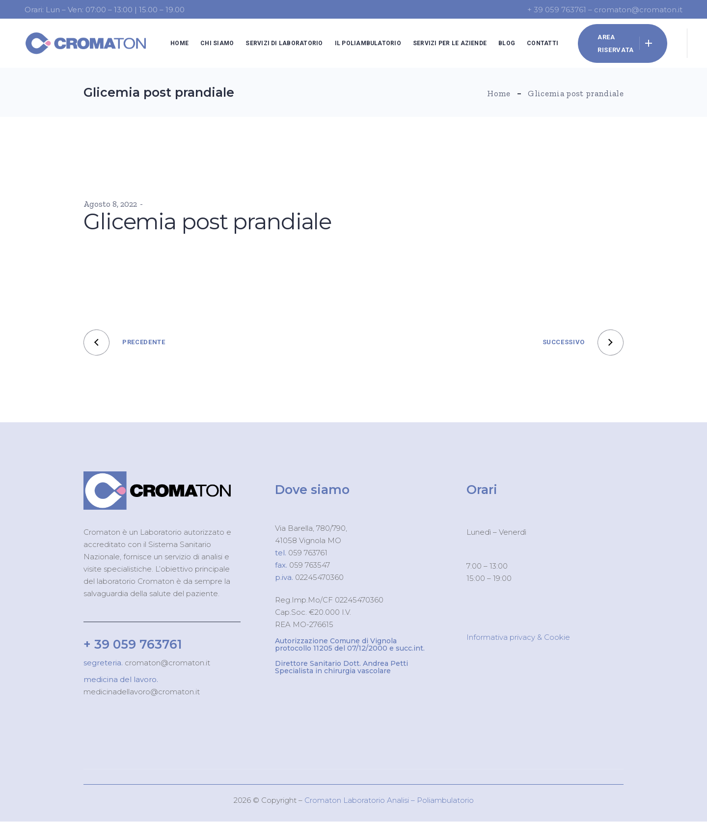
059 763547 (309, 565)
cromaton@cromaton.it (166, 662)
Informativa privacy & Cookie (518, 637)
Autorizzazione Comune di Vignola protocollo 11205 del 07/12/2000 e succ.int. (350, 644)
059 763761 (306, 552)
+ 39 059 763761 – (560, 9)
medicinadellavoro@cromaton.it (141, 691)
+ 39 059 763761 (132, 644)
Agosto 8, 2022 (110, 204)
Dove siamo (312, 489)
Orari (481, 489)
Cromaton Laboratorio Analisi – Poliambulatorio (389, 800)
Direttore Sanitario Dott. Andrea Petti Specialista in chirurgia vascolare (341, 667)
